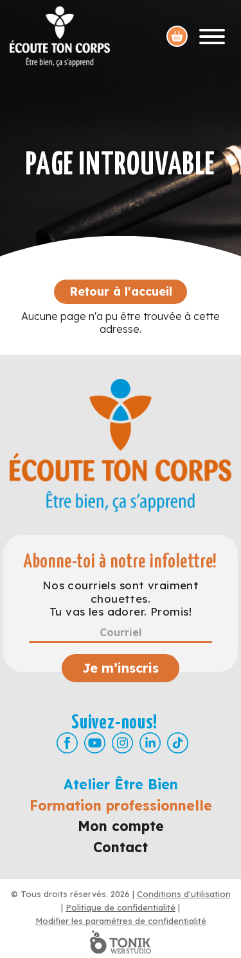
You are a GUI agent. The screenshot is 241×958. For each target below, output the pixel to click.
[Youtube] (94, 742)
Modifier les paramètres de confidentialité (120, 921)
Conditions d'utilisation (184, 894)
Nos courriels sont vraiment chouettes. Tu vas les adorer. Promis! (120, 598)
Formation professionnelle (121, 805)
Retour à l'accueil (120, 291)
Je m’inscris (120, 668)
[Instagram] (122, 742)
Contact (120, 847)
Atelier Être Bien (121, 784)
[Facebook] (67, 742)
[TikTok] (177, 742)
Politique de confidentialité (120, 907)
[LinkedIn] (150, 742)
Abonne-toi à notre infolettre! (120, 562)
